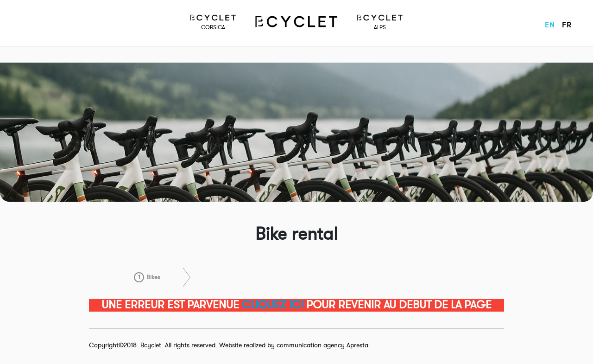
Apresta (357, 345)
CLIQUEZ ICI (272, 305)
